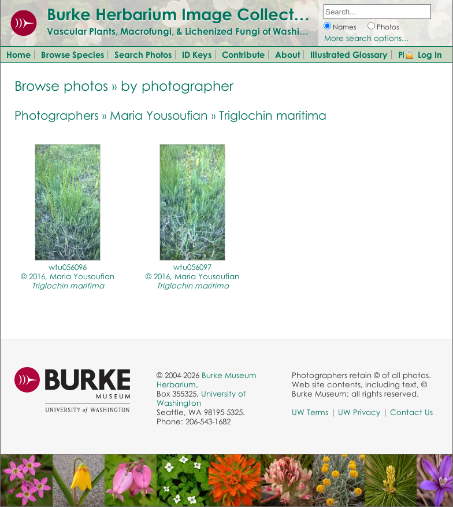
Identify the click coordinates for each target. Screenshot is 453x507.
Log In (430, 54)
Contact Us (411, 412)
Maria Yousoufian (159, 115)
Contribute (243, 54)
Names (345, 27)
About (287, 54)
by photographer (177, 85)
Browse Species (72, 54)
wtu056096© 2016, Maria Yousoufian (67, 276)
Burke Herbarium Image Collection (182, 14)
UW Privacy (359, 412)
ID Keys (196, 54)
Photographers (56, 115)
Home (18, 54)
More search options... (366, 38)
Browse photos (61, 85)
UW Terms (310, 412)
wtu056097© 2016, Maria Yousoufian (192, 276)
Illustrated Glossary (349, 54)
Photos (388, 27)
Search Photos (143, 54)
